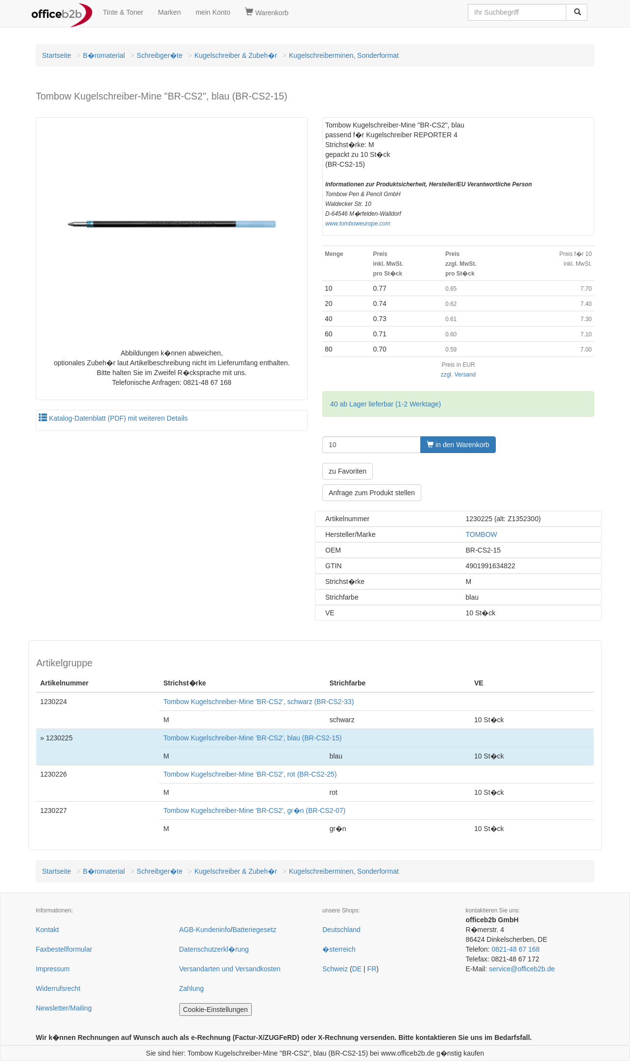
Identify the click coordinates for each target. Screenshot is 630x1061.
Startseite (56, 55)
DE (357, 969)
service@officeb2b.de (522, 969)
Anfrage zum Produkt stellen (372, 493)
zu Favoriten (347, 471)
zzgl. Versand (458, 374)
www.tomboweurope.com (357, 223)
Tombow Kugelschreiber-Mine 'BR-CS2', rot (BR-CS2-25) (250, 774)
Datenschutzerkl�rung (214, 949)
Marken (169, 12)
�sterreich (339, 949)
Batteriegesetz (254, 930)
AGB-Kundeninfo (205, 930)
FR (372, 969)
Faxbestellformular (64, 949)
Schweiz (335, 969)
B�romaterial (104, 55)
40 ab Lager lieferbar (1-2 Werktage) (385, 404)
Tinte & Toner (123, 12)
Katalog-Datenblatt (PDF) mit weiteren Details (113, 418)
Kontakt (47, 930)
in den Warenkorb (458, 445)
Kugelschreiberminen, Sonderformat (344, 55)
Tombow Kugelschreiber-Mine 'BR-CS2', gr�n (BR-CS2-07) (254, 810)
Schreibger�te (159, 55)
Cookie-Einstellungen (215, 1009)
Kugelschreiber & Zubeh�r (235, 55)
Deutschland (341, 930)
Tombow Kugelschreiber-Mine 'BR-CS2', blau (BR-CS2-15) (252, 738)
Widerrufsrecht (58, 988)
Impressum (53, 969)
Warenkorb (267, 12)
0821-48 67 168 (515, 949)
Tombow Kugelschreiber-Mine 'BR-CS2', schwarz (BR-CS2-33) (258, 702)
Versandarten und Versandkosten (230, 969)
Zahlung (191, 988)
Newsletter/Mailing (64, 1008)
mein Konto (212, 12)
